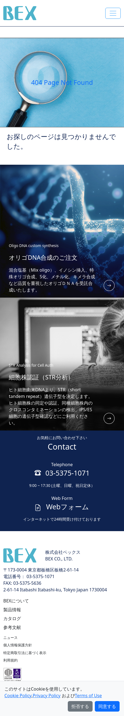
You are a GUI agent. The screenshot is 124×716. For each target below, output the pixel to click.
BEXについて (16, 601)
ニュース (10, 637)
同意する (107, 706)
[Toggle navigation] (113, 13)
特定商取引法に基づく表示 (24, 652)
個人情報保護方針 (17, 644)
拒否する (80, 706)
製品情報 (12, 610)
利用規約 (10, 660)
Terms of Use (88, 696)
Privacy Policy (46, 696)
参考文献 (12, 627)
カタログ (12, 618)
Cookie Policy (17, 696)
